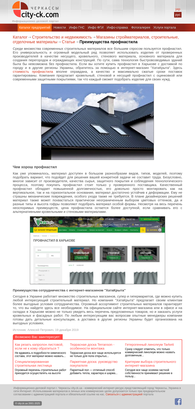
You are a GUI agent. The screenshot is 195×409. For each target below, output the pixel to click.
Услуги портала (164, 27)
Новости (60, 27)
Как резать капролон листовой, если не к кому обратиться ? (39, 346)
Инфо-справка (117, 27)
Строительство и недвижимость (62, 37)
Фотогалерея (140, 27)
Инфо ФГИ (96, 27)
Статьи (68, 42)
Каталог (20, 37)
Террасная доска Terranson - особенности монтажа (92, 346)
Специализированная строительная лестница (33, 363)
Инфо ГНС (77, 27)
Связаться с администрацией (124, 394)
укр (177, 9)
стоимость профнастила (33, 71)
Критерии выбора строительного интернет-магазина (150, 363)
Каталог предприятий (34, 27)
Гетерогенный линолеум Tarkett (149, 344)
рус (177, 14)
